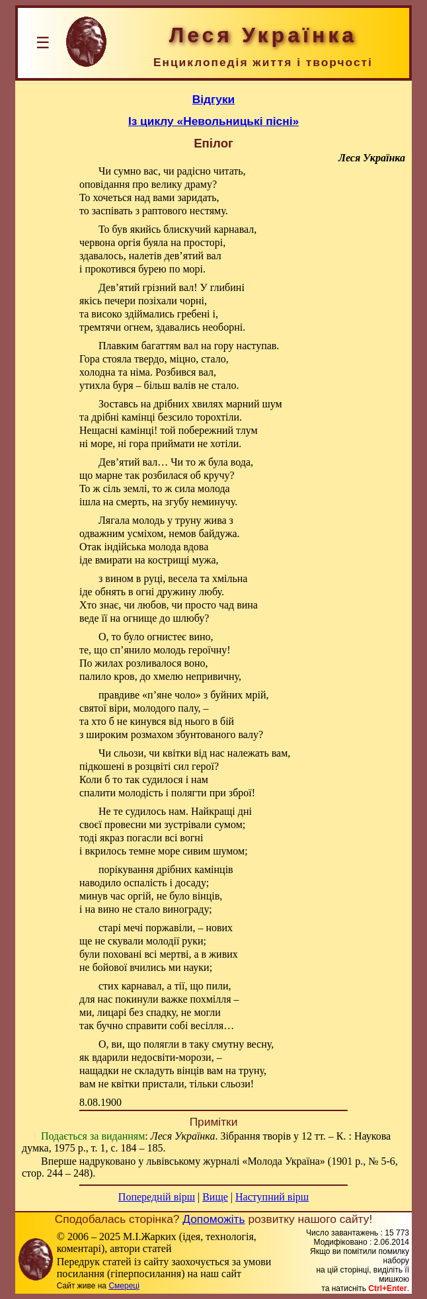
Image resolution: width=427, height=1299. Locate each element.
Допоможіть (213, 1219)
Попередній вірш (156, 1196)
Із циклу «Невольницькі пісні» (213, 121)
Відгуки (213, 99)
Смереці (123, 1285)
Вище (215, 1196)
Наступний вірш (272, 1196)
